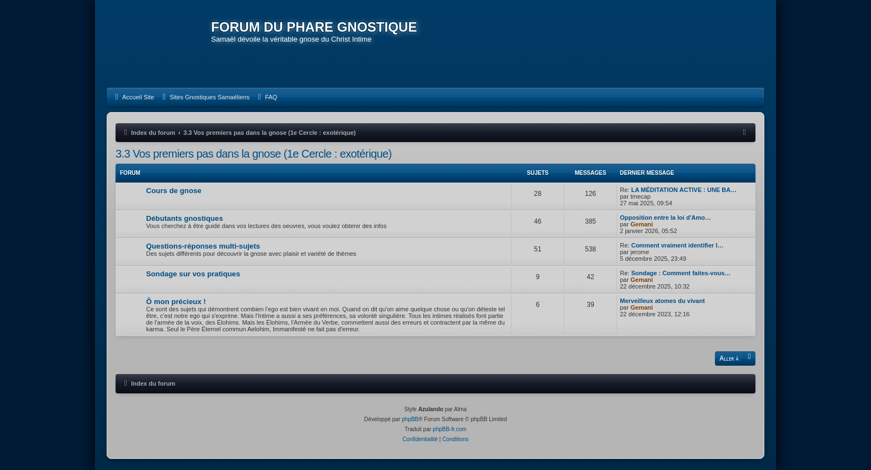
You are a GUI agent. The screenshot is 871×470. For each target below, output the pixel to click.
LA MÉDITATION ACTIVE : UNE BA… (684, 189)
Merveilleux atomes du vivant (662, 300)
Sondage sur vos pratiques (193, 274)
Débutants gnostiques (184, 218)
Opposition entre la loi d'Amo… (665, 217)
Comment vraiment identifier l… (677, 245)
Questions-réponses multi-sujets (203, 246)
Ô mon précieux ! (176, 301)
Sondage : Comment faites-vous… (680, 273)
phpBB (410, 419)
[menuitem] (133, 97)
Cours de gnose (174, 190)
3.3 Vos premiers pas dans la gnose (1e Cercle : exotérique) (254, 154)
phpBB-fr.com (450, 429)
